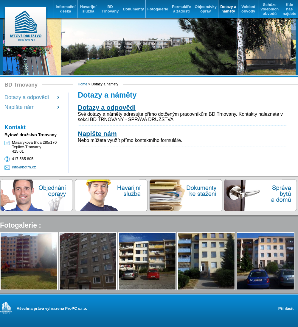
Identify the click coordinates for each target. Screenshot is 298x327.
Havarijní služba (88, 8)
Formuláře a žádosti (181, 8)
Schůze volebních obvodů (270, 9)
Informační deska (65, 8)
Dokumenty (133, 9)
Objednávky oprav (206, 8)
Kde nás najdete (289, 9)
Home (82, 84)
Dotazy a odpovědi (26, 97)
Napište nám (19, 107)
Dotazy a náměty (228, 8)
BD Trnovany (110, 8)
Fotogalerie (157, 9)
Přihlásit (286, 308)
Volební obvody (248, 8)
